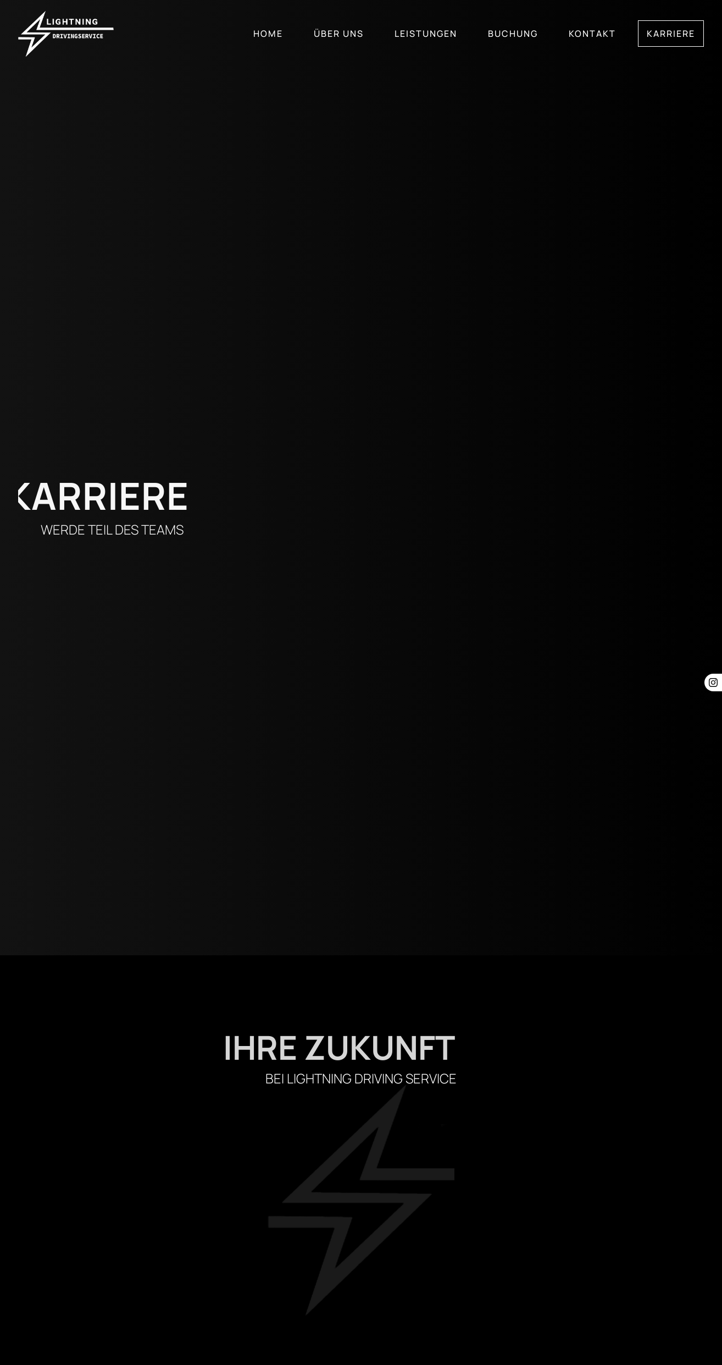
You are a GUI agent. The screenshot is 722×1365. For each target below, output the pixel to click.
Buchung (513, 33)
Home (268, 33)
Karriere (671, 33)
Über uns (339, 33)
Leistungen (426, 33)
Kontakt (592, 33)
